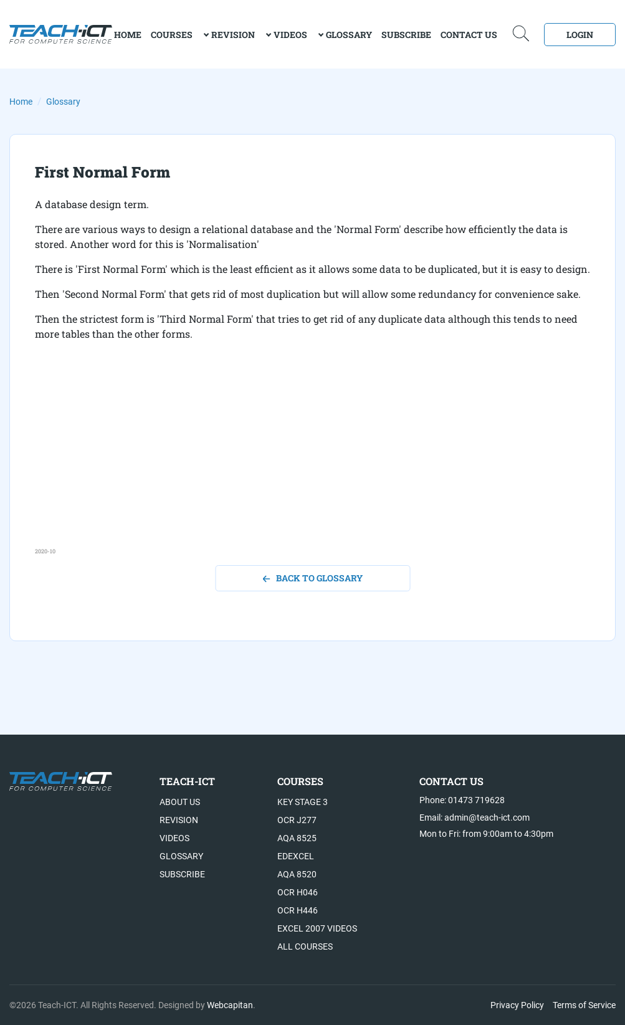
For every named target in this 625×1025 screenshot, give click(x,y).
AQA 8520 (297, 874)
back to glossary (312, 578)
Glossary (349, 35)
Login (579, 35)
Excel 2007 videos (317, 928)
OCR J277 (297, 820)
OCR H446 (297, 910)
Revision (233, 35)
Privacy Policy (517, 1005)
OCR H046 (297, 892)
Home (20, 102)
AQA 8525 (297, 838)
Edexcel (295, 856)
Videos (290, 35)
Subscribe (406, 35)
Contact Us (469, 35)
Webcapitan (230, 1005)
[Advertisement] (312, 460)
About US (180, 802)
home (127, 35)
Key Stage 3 (302, 802)
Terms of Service (584, 1005)
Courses (172, 35)
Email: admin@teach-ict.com (474, 817)
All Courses (305, 946)
